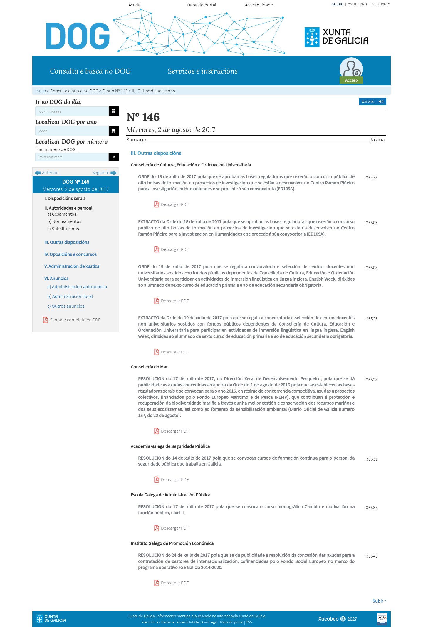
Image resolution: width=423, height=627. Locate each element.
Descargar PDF (175, 204)
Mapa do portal (201, 5)
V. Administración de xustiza (71, 266)
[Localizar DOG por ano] (72, 131)
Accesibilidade (259, 5)
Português (380, 4)
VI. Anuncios (56, 278)
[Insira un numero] (72, 157)
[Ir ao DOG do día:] (72, 111)
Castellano (357, 4)
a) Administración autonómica (77, 286)
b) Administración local (70, 296)
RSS (249, 622)
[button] (372, 101)
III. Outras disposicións (66, 242)
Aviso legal (209, 622)
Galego (337, 4)
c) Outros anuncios (66, 306)
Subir (377, 601)
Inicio (40, 91)
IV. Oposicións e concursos (70, 254)
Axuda (134, 5)
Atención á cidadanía (158, 622)
